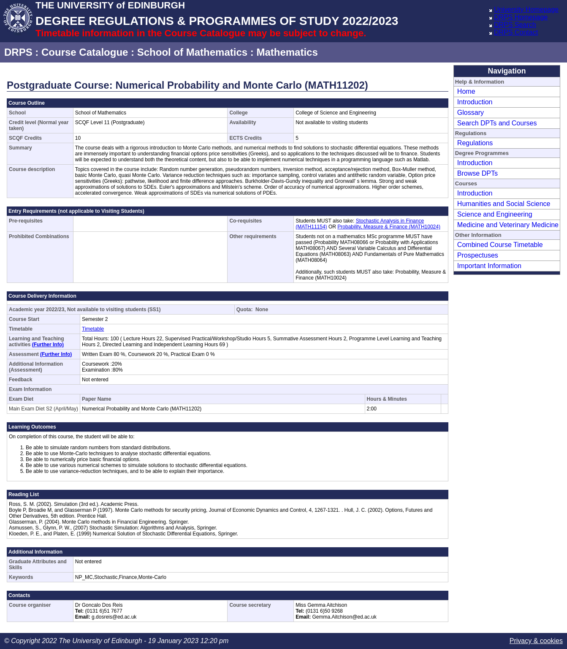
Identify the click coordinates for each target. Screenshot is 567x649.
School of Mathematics (192, 52)
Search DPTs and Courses (497, 123)
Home (466, 91)
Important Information (489, 265)
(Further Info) (48, 345)
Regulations (475, 143)
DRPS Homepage (521, 17)
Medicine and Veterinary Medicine (508, 224)
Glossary (470, 112)
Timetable (93, 329)
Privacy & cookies (536, 640)
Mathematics (286, 52)
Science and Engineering (494, 214)
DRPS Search (515, 24)
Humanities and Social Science (504, 203)
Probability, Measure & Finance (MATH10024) (388, 227)
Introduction (475, 102)
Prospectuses (477, 255)
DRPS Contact (516, 32)
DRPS (18, 52)
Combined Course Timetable (500, 244)
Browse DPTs (477, 173)
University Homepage (526, 9)
